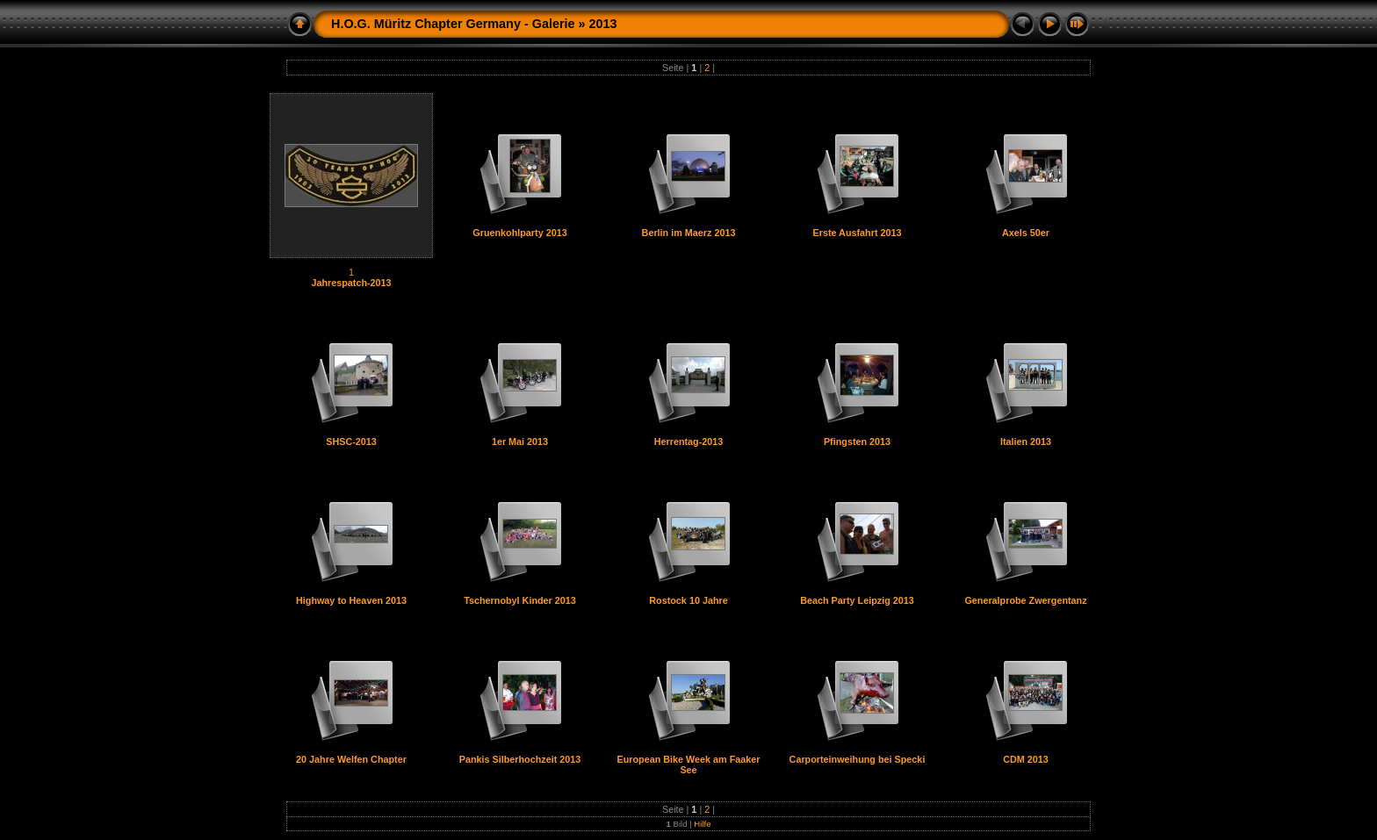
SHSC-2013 (351, 441)
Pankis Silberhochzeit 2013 (520, 759)
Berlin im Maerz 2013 (689, 232)
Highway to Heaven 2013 (351, 600)
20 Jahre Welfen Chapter (351, 759)
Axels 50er (1025, 232)
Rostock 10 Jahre (688, 600)
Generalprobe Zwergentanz (1025, 600)
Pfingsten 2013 (857, 441)
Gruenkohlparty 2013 (519, 232)
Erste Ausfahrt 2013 (856, 232)
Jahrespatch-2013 (351, 282)
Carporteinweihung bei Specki (857, 759)
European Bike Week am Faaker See (688, 764)
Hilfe (702, 824)
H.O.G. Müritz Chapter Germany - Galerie (452, 24)
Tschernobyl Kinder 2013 (520, 600)
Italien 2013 (1025, 441)
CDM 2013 (1026, 759)
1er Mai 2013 (520, 441)
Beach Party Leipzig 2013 (857, 600)
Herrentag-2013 (689, 441)
